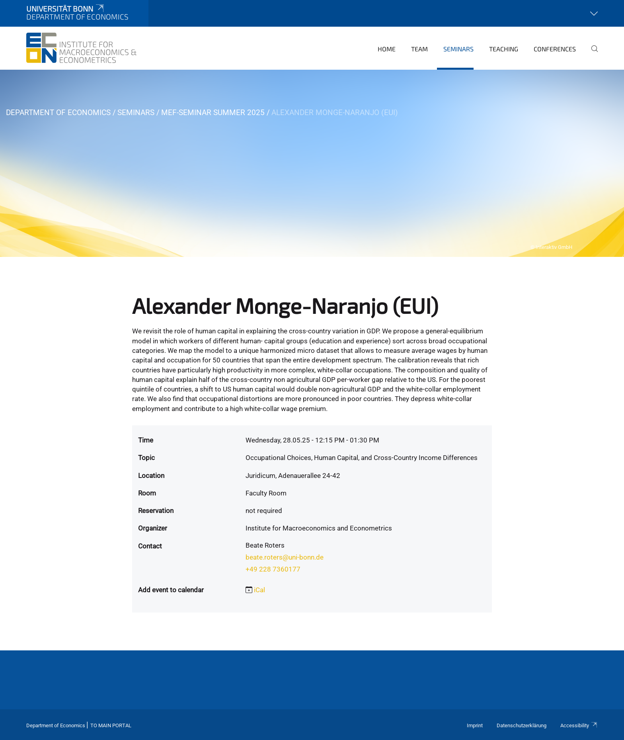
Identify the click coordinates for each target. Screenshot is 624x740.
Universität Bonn (65, 8)
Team (419, 49)
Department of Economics (58, 112)
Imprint (475, 725)
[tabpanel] (312, 163)
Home (387, 49)
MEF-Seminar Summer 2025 (213, 112)
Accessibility (579, 725)
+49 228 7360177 (273, 569)
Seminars (458, 49)
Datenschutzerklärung (521, 725)
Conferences (555, 49)
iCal (259, 590)
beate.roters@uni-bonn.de (285, 557)
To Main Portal (110, 725)
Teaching (503, 49)
